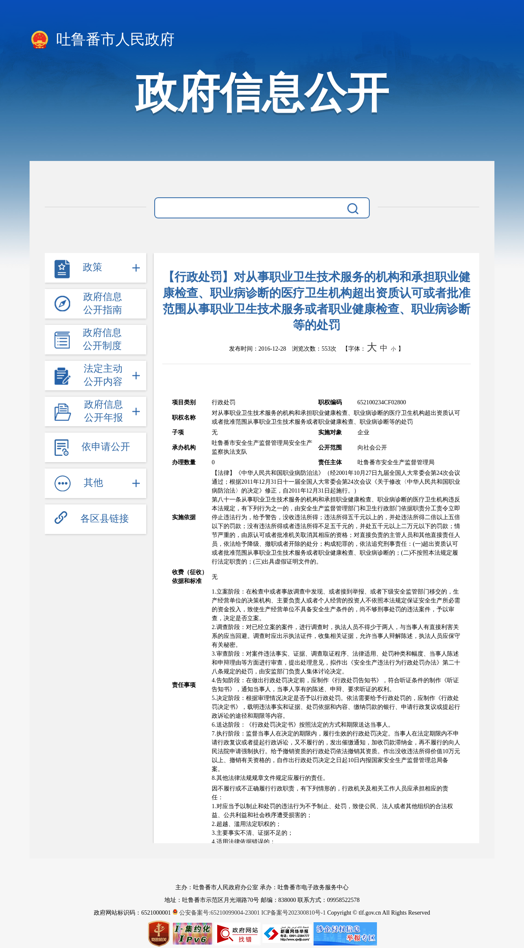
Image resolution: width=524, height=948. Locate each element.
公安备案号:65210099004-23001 (217, 913)
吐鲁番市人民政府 (102, 40)
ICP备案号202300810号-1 (293, 913)
